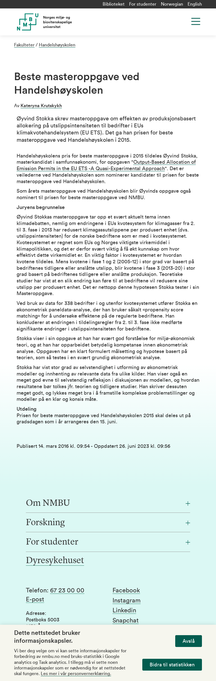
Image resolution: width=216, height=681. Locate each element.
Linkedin (124, 610)
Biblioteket (114, 4)
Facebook (126, 590)
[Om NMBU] (108, 503)
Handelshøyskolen (57, 45)
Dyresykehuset (55, 560)
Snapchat (125, 620)
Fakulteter (24, 45)
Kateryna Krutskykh (41, 106)
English (195, 4)
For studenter (142, 4)
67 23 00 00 (67, 590)
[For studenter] (108, 542)
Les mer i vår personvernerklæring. (76, 673)
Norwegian (172, 4)
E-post (35, 599)
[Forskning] (108, 523)
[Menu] (196, 21)
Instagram (126, 600)
